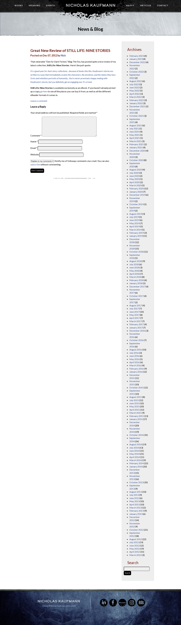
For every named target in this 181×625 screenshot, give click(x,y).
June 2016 (134, 356)
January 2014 (135, 466)
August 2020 (135, 169)
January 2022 (135, 103)
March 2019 (135, 229)
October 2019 (136, 204)
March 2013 (135, 507)
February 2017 (136, 324)
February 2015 (136, 416)
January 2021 (135, 147)
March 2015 (135, 412)
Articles (145, 5)
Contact (162, 5)
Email (33, 148)
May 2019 (134, 223)
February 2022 (136, 100)
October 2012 (136, 529)
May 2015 (134, 406)
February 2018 (136, 280)
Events (50, 5)
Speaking (34, 5)
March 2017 (135, 321)
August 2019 (135, 213)
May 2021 (134, 134)
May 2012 (134, 548)
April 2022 (134, 93)
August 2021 (135, 125)
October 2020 (136, 160)
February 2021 (136, 144)
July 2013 (134, 495)
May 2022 (134, 90)
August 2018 (135, 261)
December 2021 (137, 106)
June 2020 (134, 176)
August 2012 (135, 539)
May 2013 (134, 501)
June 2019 (134, 220)
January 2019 (135, 235)
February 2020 (136, 188)
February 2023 (136, 55)
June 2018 (134, 267)
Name (34, 141)
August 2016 (135, 349)
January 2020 (135, 191)
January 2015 (135, 419)
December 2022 (137, 62)
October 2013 (136, 482)
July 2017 (134, 308)
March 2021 (135, 141)
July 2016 (134, 352)
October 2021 (136, 115)
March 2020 (135, 185)
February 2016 (136, 368)
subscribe (35, 164)
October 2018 (136, 251)
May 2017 (134, 314)
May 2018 (134, 270)
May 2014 (134, 453)
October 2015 (136, 387)
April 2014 (134, 457)
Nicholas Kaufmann (91, 5)
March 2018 (135, 277)
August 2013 (135, 491)
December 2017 (137, 286)
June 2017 (134, 311)
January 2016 (135, 371)
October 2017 (136, 296)
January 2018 (135, 283)
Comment (35, 135)
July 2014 (134, 447)
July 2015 (134, 400)
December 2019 (137, 194)
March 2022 (135, 97)
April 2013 (134, 504)
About (130, 5)
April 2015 (134, 409)
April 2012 (134, 551)
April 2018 (134, 273)
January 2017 (135, 327)
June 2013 (134, 498)
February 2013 (136, 510)
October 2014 (136, 435)
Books (19, 5)
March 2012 (135, 555)
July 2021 (134, 128)
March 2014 (135, 460)
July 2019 (134, 217)
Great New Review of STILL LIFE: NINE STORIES (70, 50)
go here (44, 91)
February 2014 (136, 463)
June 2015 (134, 403)
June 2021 (134, 131)
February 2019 (136, 232)
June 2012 (134, 545)
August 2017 (135, 305)
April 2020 (134, 182)
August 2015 (135, 397)
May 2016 (134, 359)
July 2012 (134, 542)
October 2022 (136, 71)
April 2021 (134, 138)
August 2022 (135, 81)
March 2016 (135, 365)
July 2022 (134, 84)
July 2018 (134, 264)
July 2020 (134, 172)
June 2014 (134, 450)
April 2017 (134, 318)
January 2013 (135, 514)
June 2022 (134, 87)
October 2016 (136, 340)
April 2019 (134, 226)
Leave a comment (38, 100)
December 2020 (137, 150)
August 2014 (135, 444)
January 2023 (135, 59)
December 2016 (137, 330)
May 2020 (134, 179)
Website (34, 154)
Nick (63, 55)
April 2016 (134, 362)
